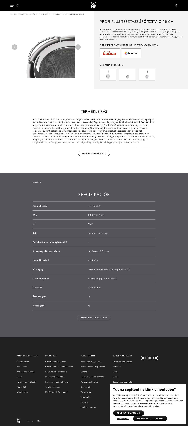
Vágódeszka (22, 392)
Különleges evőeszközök (56, 382)
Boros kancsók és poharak (93, 366)
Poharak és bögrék (89, 382)
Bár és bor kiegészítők (91, 361)
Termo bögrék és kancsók (92, 377)
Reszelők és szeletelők (123, 382)
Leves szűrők (43, 14)
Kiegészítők (86, 387)
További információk (92, 153)
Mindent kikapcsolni (128, 413)
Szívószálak (86, 397)
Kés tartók (21, 387)
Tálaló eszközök (52, 387)
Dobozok (117, 366)
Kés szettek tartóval (26, 372)
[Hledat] (18, 6)
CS (28, 421)
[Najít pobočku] (176, 5)
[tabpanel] (94, 256)
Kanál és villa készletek (56, 372)
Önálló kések (23, 361)
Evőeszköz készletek (54, 377)
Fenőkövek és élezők (26, 382)
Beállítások (123, 418)
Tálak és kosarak (88, 407)
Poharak (84, 402)
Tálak (115, 372)
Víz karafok (86, 392)
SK (33, 421)
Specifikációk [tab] (37, 182)
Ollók (19, 377)
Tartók (116, 377)
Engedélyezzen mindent (150, 418)
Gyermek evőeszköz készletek (59, 366)
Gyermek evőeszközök (55, 361)
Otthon (13, 14)
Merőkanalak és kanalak (56, 392)
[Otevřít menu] (12, 5)
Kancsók (84, 372)
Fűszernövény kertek (122, 361)
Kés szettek (22, 366)
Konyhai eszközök (27, 14)
